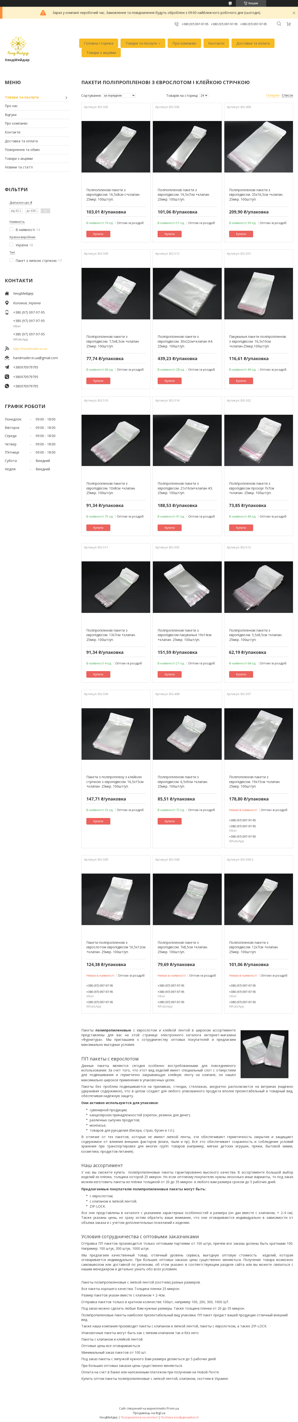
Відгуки (11, 114)
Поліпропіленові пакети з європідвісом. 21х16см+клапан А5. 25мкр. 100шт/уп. (185, 488)
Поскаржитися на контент (139, 1417)
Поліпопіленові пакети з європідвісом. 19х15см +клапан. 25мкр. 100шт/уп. (254, 782)
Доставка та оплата (253, 43)
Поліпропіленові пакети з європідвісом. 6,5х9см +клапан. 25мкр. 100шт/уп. (183, 782)
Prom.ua (173, 1408)
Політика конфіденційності (180, 1417)
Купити (98, 234)
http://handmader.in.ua (30, 348)
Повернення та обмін (22, 149)
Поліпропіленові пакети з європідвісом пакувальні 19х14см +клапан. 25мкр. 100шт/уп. (184, 635)
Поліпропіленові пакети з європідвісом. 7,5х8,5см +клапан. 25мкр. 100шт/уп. (112, 341)
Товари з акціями (101, 52)
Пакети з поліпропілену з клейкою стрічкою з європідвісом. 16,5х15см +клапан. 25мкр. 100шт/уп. (114, 782)
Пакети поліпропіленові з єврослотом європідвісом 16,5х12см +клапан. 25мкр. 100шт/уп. (115, 947)
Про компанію (184, 43)
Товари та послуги (141, 43)
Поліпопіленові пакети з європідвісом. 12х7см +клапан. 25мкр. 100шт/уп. (253, 947)
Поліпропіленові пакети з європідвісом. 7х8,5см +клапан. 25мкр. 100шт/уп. (183, 947)
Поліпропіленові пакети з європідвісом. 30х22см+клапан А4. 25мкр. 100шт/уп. (185, 341)
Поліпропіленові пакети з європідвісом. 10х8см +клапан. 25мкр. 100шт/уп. (111, 488)
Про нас (11, 106)
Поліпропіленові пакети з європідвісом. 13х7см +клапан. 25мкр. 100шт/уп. (111, 635)
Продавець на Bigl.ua (149, 1413)
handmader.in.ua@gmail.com (35, 358)
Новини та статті (19, 167)
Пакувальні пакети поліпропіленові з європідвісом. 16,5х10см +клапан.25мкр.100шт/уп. (257, 341)
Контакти (216, 43)
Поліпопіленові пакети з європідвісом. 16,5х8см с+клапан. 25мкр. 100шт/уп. (113, 194)
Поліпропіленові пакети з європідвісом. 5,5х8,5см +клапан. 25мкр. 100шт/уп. (255, 635)
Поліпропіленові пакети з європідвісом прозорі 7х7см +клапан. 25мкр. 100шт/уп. (251, 488)
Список (287, 95)
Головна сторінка (98, 43)
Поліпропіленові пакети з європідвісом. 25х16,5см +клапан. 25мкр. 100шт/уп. (256, 194)
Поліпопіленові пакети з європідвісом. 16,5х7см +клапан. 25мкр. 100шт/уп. (184, 194)
